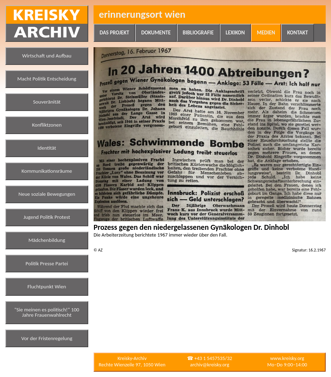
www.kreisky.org (287, 358)
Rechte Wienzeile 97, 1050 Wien (132, 364)
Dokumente (155, 32)
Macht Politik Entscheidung (46, 79)
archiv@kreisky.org (209, 364)
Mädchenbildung (46, 240)
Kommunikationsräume (47, 171)
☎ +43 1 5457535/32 (209, 358)
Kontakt (297, 32)
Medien (266, 32)
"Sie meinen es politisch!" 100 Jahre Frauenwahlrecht (47, 312)
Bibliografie (198, 32)
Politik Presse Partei (47, 263)
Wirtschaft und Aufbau (47, 55)
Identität (47, 148)
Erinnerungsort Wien (142, 14)
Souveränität (47, 102)
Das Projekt (114, 32)
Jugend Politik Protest (46, 217)
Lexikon (235, 32)
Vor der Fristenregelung (46, 338)
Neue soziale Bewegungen (46, 194)
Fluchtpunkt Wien (46, 286)
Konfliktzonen (47, 125)
